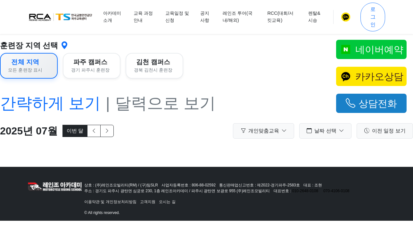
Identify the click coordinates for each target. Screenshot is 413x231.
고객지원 (147, 202)
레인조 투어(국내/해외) (237, 17)
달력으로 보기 (165, 103)
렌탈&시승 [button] (314, 17)
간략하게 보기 (50, 103)
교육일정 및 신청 (177, 17)
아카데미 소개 (112, 17)
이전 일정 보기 (385, 131)
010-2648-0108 (305, 191)
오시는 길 (167, 202)
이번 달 (75, 130)
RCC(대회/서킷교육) (280, 17)
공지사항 (204, 17)
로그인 (373, 16)
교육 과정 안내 (143, 17)
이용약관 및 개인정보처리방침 (110, 202)
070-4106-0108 (336, 191)
